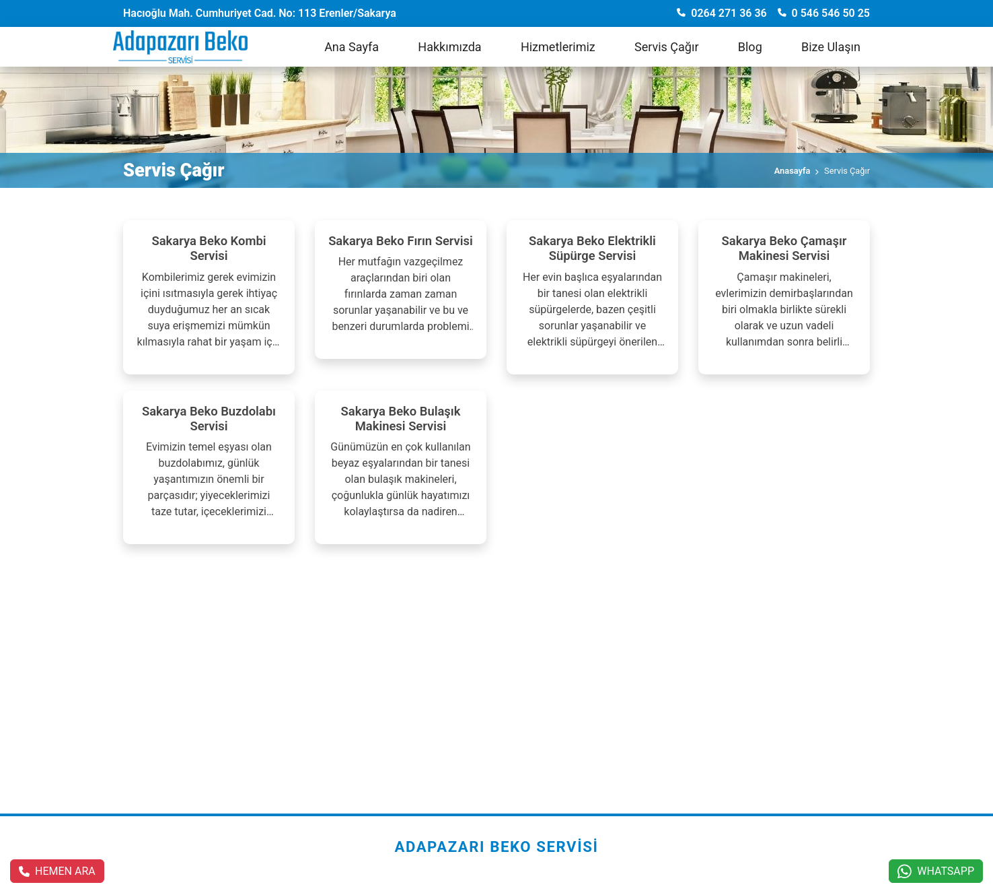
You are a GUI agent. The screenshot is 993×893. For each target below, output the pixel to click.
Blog (750, 47)
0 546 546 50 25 (824, 13)
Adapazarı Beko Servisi (496, 846)
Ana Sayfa (351, 47)
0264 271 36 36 (721, 13)
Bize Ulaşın (830, 47)
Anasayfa (792, 171)
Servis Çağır (666, 47)
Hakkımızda (449, 47)
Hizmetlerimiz (558, 47)
